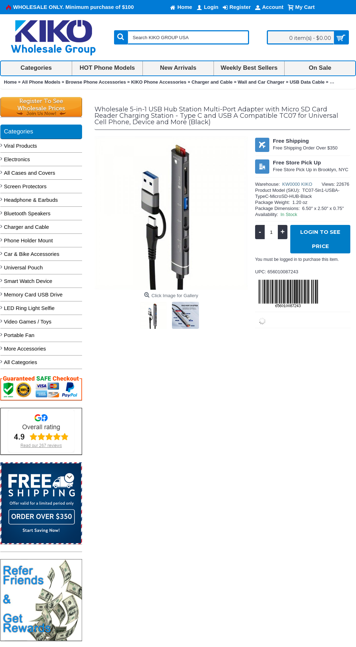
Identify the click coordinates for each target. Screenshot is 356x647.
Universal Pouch (23, 267)
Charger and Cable (26, 227)
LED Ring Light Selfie (29, 308)
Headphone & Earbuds (31, 200)
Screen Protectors (25, 186)
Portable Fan (19, 335)
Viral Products (20, 146)
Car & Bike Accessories (31, 254)
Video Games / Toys (28, 322)
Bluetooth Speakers (27, 213)
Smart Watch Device (28, 281)
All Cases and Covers (29, 173)
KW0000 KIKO (297, 184)
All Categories (20, 362)
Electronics (17, 159)
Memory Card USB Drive (33, 294)
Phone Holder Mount (28, 240)
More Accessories (25, 349)
